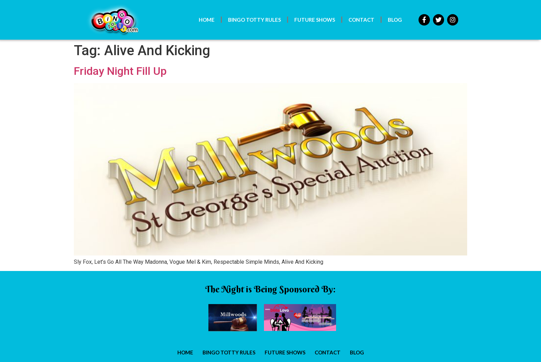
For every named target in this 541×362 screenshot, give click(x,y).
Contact (361, 20)
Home (207, 20)
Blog (395, 20)
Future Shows (314, 20)
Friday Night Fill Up (120, 71)
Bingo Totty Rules (254, 20)
